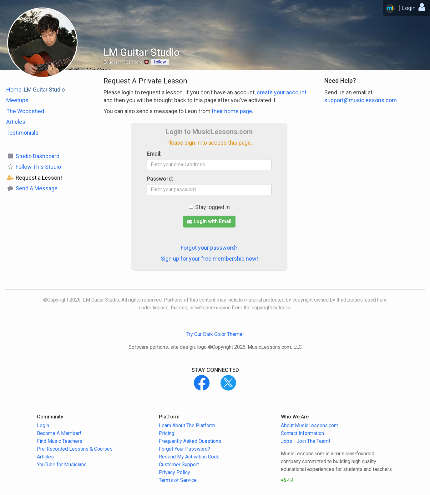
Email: (154, 153)
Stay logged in (209, 207)
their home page (232, 111)
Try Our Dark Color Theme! (215, 334)
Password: (160, 178)
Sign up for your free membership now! (209, 258)
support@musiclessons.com (360, 100)
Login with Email (209, 221)
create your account (281, 92)
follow (160, 61)
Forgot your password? (209, 247)
